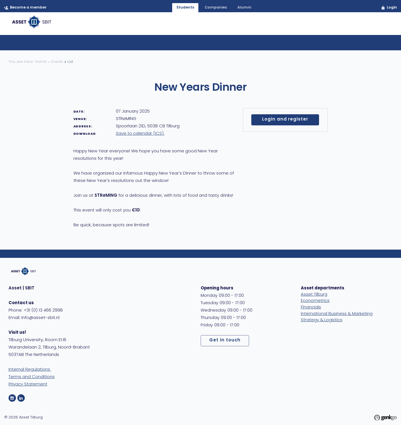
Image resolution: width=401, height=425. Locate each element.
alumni (245, 8)
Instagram (12, 398)
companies (215, 8)
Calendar (208, 45)
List (186, 45)
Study (294, 25)
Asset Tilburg (314, 295)
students (184, 8)
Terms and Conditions (32, 377)
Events (240, 25)
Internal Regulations (30, 370)
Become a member (28, 8)
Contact (345, 25)
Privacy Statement (28, 384)
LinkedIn (21, 398)
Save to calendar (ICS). (140, 134)
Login (391, 8)
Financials (311, 307)
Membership (205, 25)
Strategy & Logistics (321, 320)
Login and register (285, 119)
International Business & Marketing (337, 314)
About (172, 25)
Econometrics (315, 301)
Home (146, 25)
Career (267, 25)
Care (317, 25)
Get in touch (224, 340)
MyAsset (376, 25)
